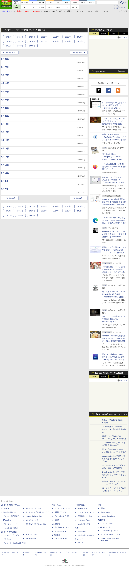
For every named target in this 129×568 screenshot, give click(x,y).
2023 (32, 37)
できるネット (8, 539)
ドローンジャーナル (10, 524)
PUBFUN (101, 520)
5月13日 (5, 157)
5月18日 (5, 132)
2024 (20, 37)
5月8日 (4, 181)
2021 (56, 37)
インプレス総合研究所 (11, 516)
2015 (44, 41)
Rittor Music (56, 505)
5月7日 (4, 189)
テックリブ (79, 539)
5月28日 (5, 67)
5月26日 (5, 83)
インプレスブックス (33, 534)
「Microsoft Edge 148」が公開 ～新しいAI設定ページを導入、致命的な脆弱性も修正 (114, 220)
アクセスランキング (103, 30)
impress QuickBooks (108, 516)
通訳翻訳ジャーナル (85, 516)
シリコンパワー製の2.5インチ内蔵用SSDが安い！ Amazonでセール (113, 319)
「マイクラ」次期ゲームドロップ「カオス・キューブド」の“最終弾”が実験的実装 (114, 121)
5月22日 (5, 100)
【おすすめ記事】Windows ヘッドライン (111, 414)
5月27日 (5, 75)
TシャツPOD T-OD (62, 516)
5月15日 (5, 140)
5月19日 (5, 124)
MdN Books (82, 531)
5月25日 (5, 91)
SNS (90, 11)
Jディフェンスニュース (86, 512)
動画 (96, 11)
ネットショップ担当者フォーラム (37, 512)
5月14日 (5, 148)
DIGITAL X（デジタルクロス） (36, 524)
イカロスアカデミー (85, 524)
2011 (8, 46)
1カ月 (123, 33)
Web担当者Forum (9, 512)
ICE (99, 505)
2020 (68, 37)
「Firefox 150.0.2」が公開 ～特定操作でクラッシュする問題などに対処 (114, 166)
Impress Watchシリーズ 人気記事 (109, 373)
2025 (8, 37)
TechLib (80, 542)
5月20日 (5, 116)
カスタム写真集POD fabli (110, 534)
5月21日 (5, 108)
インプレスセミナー (33, 520)
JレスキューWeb (84, 520)
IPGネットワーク (104, 527)
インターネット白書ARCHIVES (14, 543)
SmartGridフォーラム (33, 508)
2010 (20, 46)
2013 (68, 41)
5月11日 (5, 173)
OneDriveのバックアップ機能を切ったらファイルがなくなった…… (114, 474)
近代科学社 (56, 535)
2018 (8, 41)
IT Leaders (7, 520)
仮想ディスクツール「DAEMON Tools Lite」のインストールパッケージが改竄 (114, 137)
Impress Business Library (34, 516)
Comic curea (105, 512)
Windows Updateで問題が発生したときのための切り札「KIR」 (113, 458)
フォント (105, 11)
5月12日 (5, 165)
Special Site (100, 71)
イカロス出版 (80, 505)
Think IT (6, 508)
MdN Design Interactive (86, 535)
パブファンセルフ (107, 523)
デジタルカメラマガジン (12, 535)
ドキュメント (80, 11)
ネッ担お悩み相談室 (10, 528)
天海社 (103, 508)
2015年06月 (78, 53)
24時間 (103, 33)
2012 (80, 41)
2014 (56, 41)
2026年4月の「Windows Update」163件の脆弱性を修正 (114, 429)
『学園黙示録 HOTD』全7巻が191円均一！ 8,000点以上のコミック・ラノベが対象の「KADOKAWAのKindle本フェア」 (114, 272)
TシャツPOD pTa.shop (109, 531)
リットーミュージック (62, 508)
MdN (76, 528)
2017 (20, 41)
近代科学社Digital (61, 538)
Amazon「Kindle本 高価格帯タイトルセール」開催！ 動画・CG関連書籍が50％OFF (114, 338)
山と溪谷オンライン (62, 527)
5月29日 (5, 59)
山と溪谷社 (56, 524)
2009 (32, 46)
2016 (32, 41)
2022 (44, 37)
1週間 (113, 33)
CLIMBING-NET (60, 531)
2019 (80, 37)
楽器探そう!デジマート (63, 512)
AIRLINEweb (82, 508)
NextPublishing (31, 538)
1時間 (94, 33)
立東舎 (57, 520)
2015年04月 (11, 53)
